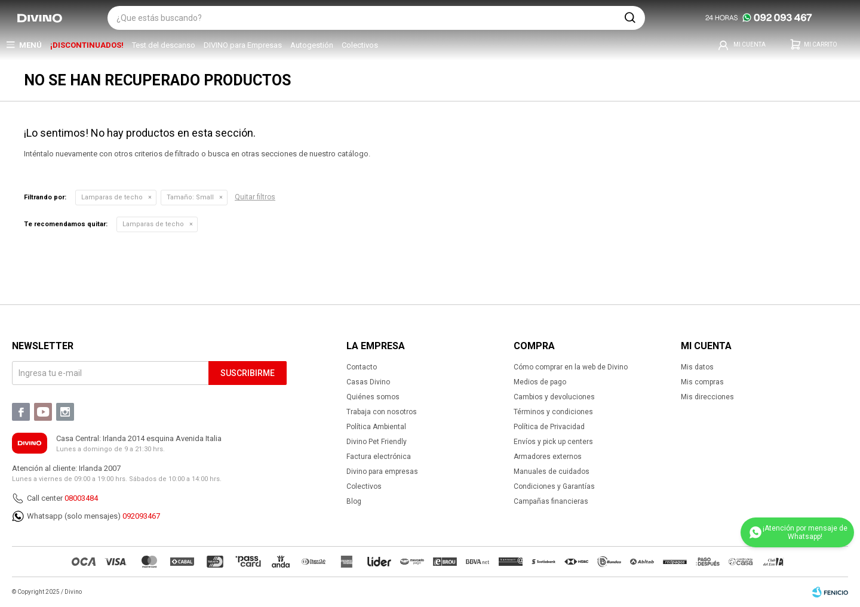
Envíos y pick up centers (553, 441)
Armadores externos (548, 456)
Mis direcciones (707, 397)
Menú (30, 45)
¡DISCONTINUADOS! (87, 45)
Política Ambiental (376, 427)
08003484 (81, 498)
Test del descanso (163, 45)
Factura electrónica (378, 456)
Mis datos (697, 367)
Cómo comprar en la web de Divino (571, 367)
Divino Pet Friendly (376, 441)
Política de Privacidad (549, 427)
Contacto (361, 367)
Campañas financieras (551, 501)
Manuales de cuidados (551, 471)
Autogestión (311, 45)
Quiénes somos (373, 397)
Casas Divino (368, 382)
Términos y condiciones (553, 412)
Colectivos (360, 45)
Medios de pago (540, 382)
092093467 (141, 516)
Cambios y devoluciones (554, 397)
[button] (630, 18)
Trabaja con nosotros (381, 412)
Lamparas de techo (112, 197)
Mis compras (702, 382)
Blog (353, 501)
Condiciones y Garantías (554, 486)
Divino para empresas (382, 471)
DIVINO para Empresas (243, 45)
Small (190, 197)
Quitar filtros (255, 197)
